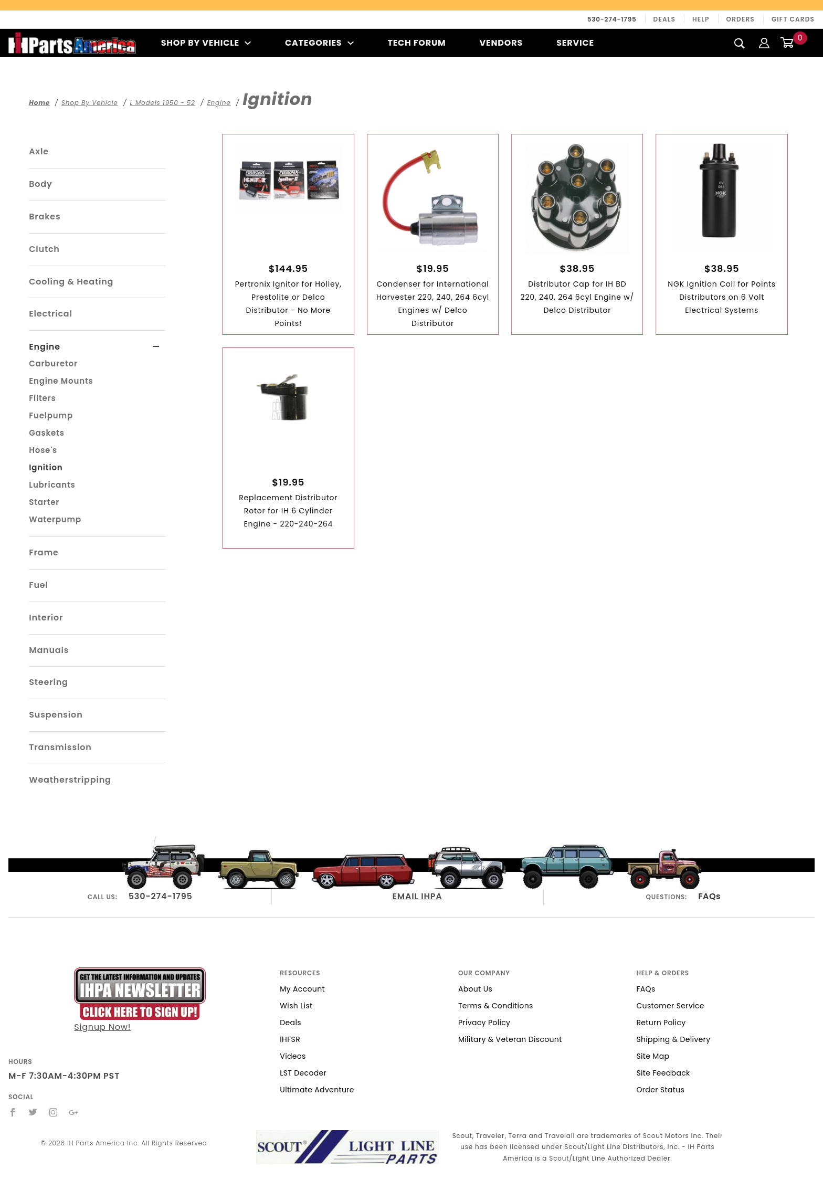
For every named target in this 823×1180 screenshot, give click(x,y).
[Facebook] (12, 1112)
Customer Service (670, 1005)
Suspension (55, 715)
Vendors (501, 43)
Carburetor (53, 363)
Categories (319, 43)
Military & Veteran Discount (510, 1039)
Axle (39, 151)
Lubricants (52, 484)
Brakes (44, 216)
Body (40, 184)
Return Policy (660, 1022)
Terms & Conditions (495, 1005)
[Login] (764, 43)
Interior (46, 618)
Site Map (652, 1056)
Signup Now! (140, 999)
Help (701, 19)
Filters (42, 398)
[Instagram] (53, 1112)
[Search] (739, 43)
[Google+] (73, 1112)
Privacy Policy (484, 1022)
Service (575, 43)
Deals (664, 19)
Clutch (44, 249)
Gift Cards (793, 19)
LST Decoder (303, 1073)
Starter (44, 502)
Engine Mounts (61, 380)
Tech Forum (416, 43)
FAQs (709, 896)
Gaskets (46, 432)
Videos (292, 1056)
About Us (475, 989)
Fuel (38, 585)
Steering (48, 682)
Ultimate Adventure (317, 1089)
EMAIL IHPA (417, 896)
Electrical (50, 314)
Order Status (660, 1089)
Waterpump (55, 519)
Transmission (60, 747)
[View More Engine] (156, 347)
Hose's (43, 450)
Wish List (296, 1005)
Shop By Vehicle (206, 43)
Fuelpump (51, 415)
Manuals (49, 650)
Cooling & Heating (71, 282)
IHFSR (290, 1039)
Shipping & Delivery (673, 1039)
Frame (43, 552)
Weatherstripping (70, 780)
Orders (740, 19)
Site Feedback (663, 1073)
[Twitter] (33, 1112)
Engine (44, 347)
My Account (302, 989)
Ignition (45, 467)
